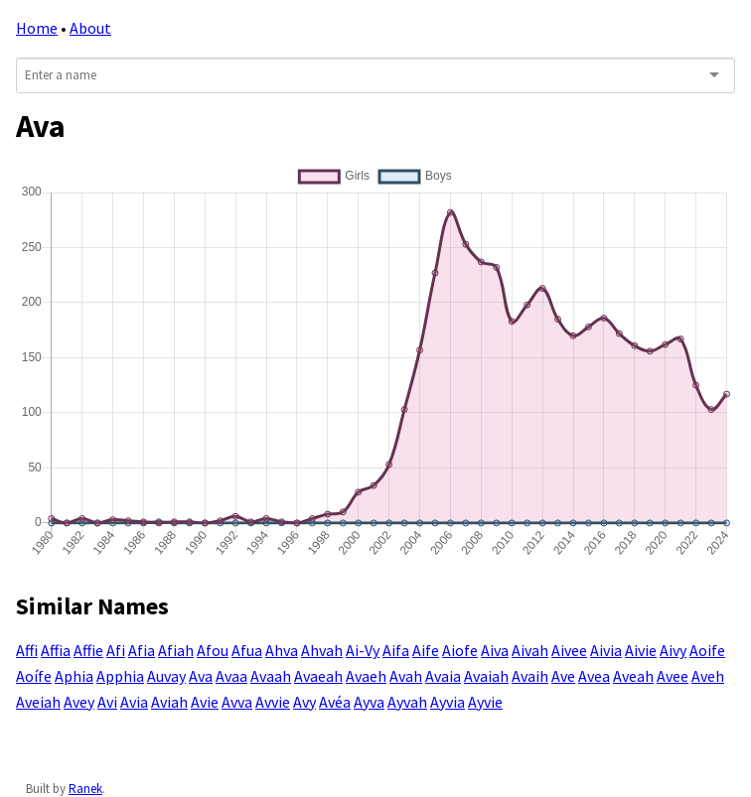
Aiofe (460, 650)
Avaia (443, 676)
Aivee (569, 650)
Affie (88, 650)
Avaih (530, 676)
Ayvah (407, 702)
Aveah (633, 676)
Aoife (707, 650)
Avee (672, 676)
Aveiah (38, 702)
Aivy (673, 650)
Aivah (530, 650)
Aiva (495, 650)
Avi (107, 702)
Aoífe (34, 676)
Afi (115, 650)
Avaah (270, 676)
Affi (27, 650)
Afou (212, 650)
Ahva (281, 650)
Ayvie (485, 702)
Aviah (169, 702)
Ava (201, 676)
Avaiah (486, 676)
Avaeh (366, 676)
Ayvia (447, 702)
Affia (56, 650)
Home (37, 28)
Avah (405, 676)
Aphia (74, 676)
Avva (237, 702)
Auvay (166, 676)
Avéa (335, 702)
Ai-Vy (362, 650)
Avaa (231, 676)
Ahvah (322, 650)
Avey (79, 702)
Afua (246, 650)
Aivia (606, 650)
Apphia (120, 676)
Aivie (641, 650)
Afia (141, 650)
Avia (134, 702)
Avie (205, 702)
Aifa (395, 650)
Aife (425, 650)
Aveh (707, 676)
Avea (594, 676)
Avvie (272, 702)
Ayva (369, 702)
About (90, 28)
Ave (563, 676)
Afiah (176, 650)
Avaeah (318, 676)
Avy (304, 702)
